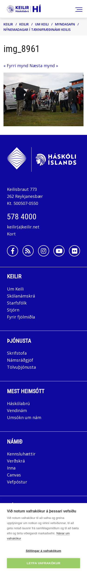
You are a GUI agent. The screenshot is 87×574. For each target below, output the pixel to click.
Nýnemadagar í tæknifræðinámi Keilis (37, 29)
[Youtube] (58, 250)
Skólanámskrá (21, 296)
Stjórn (13, 310)
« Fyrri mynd (15, 65)
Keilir (8, 24)
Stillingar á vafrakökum (43, 551)
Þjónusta (19, 341)
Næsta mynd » (43, 65)
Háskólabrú (18, 403)
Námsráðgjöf (20, 360)
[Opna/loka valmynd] (78, 9)
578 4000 (21, 216)
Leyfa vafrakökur (43, 563)
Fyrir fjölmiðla (21, 317)
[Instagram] (43, 250)
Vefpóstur (17, 482)
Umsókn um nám (24, 417)
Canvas (14, 475)
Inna (12, 468)
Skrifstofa (17, 353)
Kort (11, 234)
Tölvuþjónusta (21, 367)
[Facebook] (12, 250)
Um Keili (42, 24)
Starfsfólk (17, 303)
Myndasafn (65, 24)
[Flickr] (74, 250)
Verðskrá (16, 461)
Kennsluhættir (21, 454)
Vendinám (17, 410)
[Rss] (28, 250)
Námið (15, 441)
